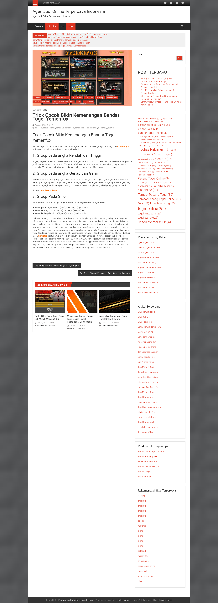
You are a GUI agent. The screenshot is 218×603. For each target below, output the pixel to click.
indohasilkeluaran (145, 576)
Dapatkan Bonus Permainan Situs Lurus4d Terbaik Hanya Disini (74, 37)
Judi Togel (100, 98)
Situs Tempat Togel (146, 312)
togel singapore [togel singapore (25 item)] (149, 214)
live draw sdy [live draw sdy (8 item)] (159, 163)
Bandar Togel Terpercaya (149, 247)
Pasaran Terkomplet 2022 (149, 282)
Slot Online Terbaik (146, 287)
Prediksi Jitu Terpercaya (148, 466)
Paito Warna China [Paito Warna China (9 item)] (146, 172)
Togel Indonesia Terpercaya (150, 407)
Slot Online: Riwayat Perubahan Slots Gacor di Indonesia (104, 273)
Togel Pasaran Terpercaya (149, 267)
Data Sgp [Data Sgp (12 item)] (144, 145)
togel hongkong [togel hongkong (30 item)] (163, 203)
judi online (51, 26)
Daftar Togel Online (146, 357)
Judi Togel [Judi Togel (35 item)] (166, 154)
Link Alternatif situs (146, 362)
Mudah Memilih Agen (147, 412)
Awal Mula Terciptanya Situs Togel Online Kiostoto (113, 317)
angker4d (142, 501)
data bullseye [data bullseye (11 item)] (145, 139)
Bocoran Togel (144, 476)
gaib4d (141, 521)
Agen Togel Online (62, 98)
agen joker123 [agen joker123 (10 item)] (167, 118)
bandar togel (69, 128)
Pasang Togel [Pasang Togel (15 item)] (146, 174)
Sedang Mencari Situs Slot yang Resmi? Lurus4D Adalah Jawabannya (77, 34)
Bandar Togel (77, 98)
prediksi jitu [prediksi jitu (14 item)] (145, 182)
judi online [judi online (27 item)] (147, 154)
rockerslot (142, 571)
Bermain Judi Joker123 (148, 387)
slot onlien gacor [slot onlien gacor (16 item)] (164, 186)
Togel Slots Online (146, 272)
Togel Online (88, 102)
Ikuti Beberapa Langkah (148, 352)
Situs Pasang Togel (146, 322)
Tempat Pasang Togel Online (63, 102)
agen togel (38, 128)
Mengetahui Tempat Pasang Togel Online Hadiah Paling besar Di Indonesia (80, 319)
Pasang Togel (112, 98)
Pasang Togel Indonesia (148, 402)
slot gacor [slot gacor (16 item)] (145, 186)
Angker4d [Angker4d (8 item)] (158, 122)
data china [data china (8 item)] (158, 140)
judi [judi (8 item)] (173, 150)
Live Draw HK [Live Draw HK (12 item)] (145, 162)
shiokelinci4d (143, 561)
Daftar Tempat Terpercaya (149, 327)
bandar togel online (82, 128)
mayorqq (142, 526)
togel (70, 26)
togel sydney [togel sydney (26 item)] (148, 218)
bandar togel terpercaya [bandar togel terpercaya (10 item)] (148, 136)
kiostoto (141, 496)
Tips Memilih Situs (146, 367)
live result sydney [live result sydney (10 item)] (146, 169)
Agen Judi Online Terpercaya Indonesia (69, 11)
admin (51, 323)
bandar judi (60, 128)
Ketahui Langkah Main (147, 417)
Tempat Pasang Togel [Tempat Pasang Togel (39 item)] (155, 194)
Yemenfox (42, 236)
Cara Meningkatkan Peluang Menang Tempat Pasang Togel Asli (60, 40)
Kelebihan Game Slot (147, 342)
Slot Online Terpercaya (148, 262)
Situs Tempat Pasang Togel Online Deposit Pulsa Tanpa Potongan (61, 43)
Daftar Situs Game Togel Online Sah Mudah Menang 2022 (50, 317)
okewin (141, 581)
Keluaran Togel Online (147, 461)
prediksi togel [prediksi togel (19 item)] (162, 182)
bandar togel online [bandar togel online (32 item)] (153, 133)
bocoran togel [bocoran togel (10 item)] (167, 136)
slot (62, 26)
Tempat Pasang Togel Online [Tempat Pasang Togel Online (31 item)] (159, 199)
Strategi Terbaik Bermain (148, 382)
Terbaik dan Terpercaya (148, 372)
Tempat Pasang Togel (41, 102)
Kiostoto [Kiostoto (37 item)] (163, 159)
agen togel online (49, 128)
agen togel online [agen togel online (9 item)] (145, 121)
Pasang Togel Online (147, 347)
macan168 (143, 556)
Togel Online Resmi (146, 277)
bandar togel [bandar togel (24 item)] (148, 129)
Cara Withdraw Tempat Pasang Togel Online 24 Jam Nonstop (59, 46)
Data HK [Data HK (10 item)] (166, 142)
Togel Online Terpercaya (148, 257)
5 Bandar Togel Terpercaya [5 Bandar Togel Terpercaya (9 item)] (148, 118)
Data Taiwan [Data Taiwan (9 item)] (157, 145)
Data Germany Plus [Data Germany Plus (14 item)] (149, 142)
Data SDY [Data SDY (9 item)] (176, 143)
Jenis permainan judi (147, 337)
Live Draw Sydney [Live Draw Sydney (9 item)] (164, 166)
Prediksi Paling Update (147, 456)
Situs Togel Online (145, 252)
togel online (102, 128)
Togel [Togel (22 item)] (143, 203)
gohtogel (142, 551)
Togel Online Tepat (146, 422)
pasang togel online (146, 566)
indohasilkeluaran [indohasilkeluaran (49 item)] (153, 149)
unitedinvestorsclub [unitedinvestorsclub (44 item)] (155, 222)
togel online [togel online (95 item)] (152, 209)
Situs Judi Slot (144, 317)
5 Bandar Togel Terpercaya (43, 98)
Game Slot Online (145, 332)
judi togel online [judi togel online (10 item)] (146, 159)
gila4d (140, 531)
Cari (140, 54)
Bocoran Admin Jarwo (148, 292)
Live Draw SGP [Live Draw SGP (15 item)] (147, 165)
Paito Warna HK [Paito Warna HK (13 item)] (164, 171)
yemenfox (110, 128)
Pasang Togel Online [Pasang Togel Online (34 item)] (154, 178)
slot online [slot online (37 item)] (148, 190)
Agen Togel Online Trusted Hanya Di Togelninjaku (57, 265)
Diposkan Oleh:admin (42, 125)
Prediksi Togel (144, 471)
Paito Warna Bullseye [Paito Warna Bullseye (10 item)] (165, 169)
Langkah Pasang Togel (148, 427)
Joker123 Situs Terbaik (148, 377)
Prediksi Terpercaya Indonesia (151, 451)
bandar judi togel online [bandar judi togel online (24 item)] (154, 125)
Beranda (39, 26)
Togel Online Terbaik (146, 397)
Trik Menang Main (145, 432)
